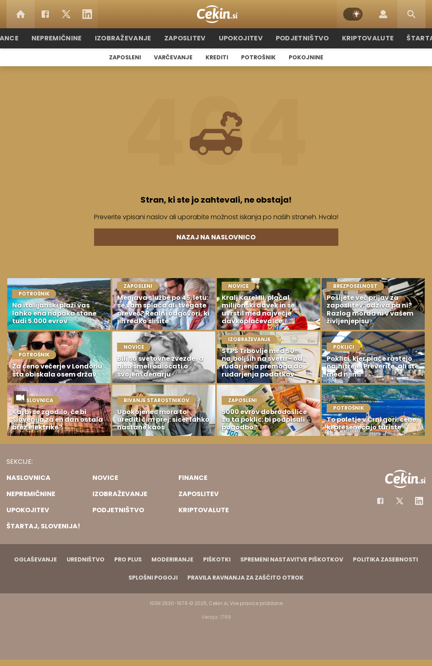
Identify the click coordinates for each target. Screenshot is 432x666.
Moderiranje (172, 559)
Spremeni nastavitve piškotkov (291, 559)
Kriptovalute (358, 38)
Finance (20, 38)
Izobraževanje (132, 38)
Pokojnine (306, 57)
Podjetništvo (298, 38)
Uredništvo (86, 559)
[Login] (383, 14)
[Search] (411, 14)
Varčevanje (173, 57)
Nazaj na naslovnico (216, 237)
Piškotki (217, 559)
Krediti (217, 57)
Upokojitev (241, 38)
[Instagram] (419, 500)
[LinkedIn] (87, 14)
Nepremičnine (70, 38)
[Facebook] (45, 14)
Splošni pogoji (153, 578)
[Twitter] (66, 14)
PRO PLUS (128, 559)
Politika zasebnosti (385, 559)
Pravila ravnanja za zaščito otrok (245, 578)
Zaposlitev (189, 38)
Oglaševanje (35, 559)
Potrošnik (258, 57)
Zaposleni (125, 57)
